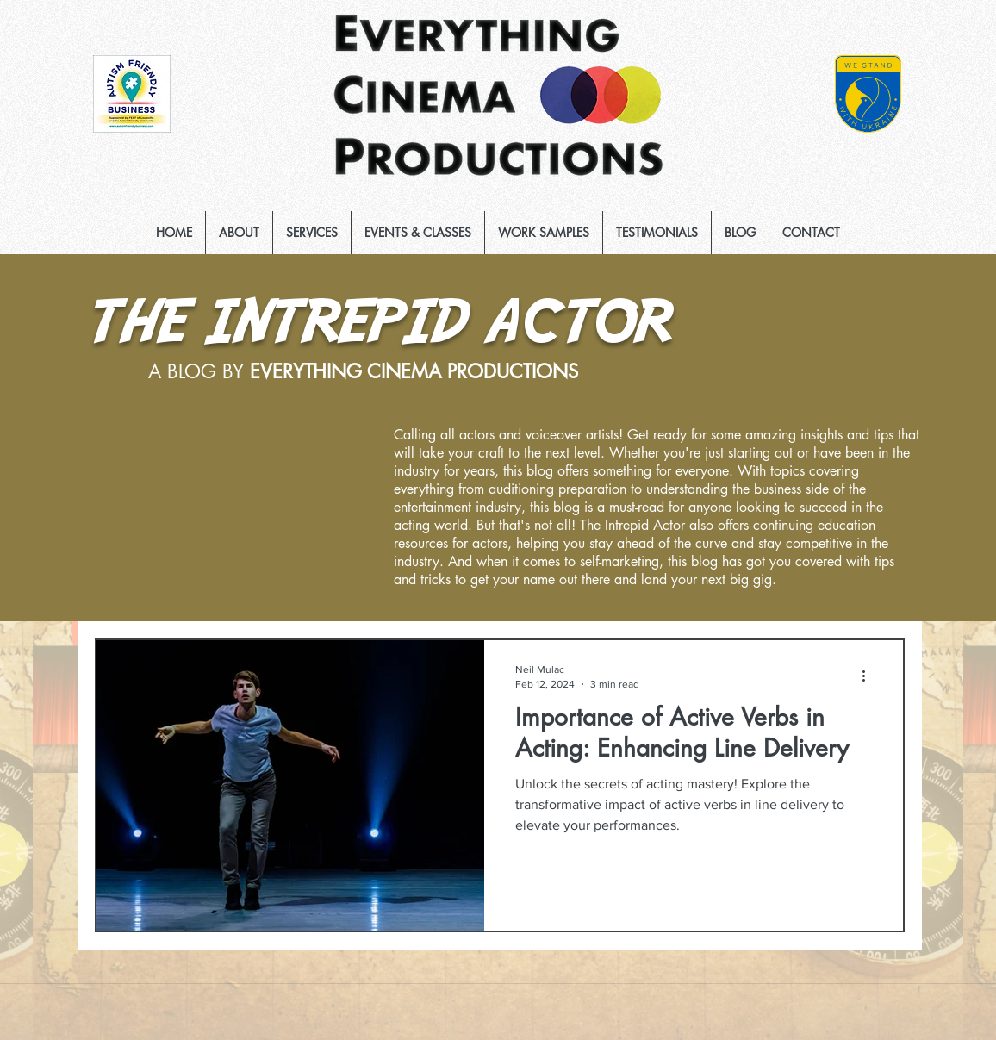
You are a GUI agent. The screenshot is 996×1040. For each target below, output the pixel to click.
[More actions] (869, 675)
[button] (312, 232)
